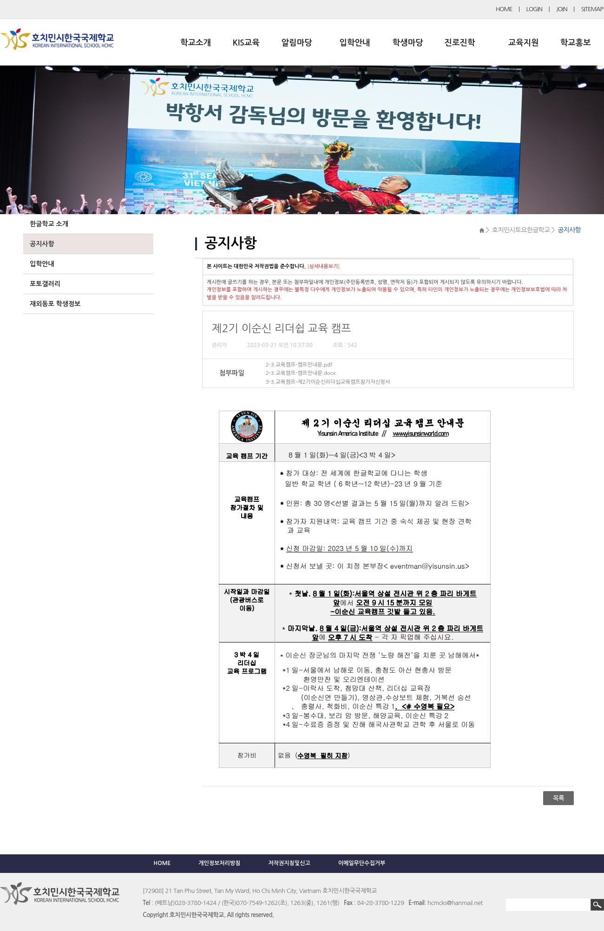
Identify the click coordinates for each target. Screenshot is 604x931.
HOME (504, 9)
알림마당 (297, 43)
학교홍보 (575, 43)
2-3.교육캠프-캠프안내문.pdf (299, 364)
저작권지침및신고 (289, 863)
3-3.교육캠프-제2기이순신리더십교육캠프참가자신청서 (328, 382)
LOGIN (534, 9)
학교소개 (195, 43)
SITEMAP (592, 9)
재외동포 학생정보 (55, 304)
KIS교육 (246, 43)
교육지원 (523, 43)
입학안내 (355, 43)
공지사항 (42, 244)
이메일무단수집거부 (362, 863)
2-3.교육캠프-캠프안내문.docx (300, 373)
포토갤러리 (45, 284)
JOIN (561, 9)
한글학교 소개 (49, 224)
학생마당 (408, 43)
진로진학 (459, 43)
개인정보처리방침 (219, 863)
